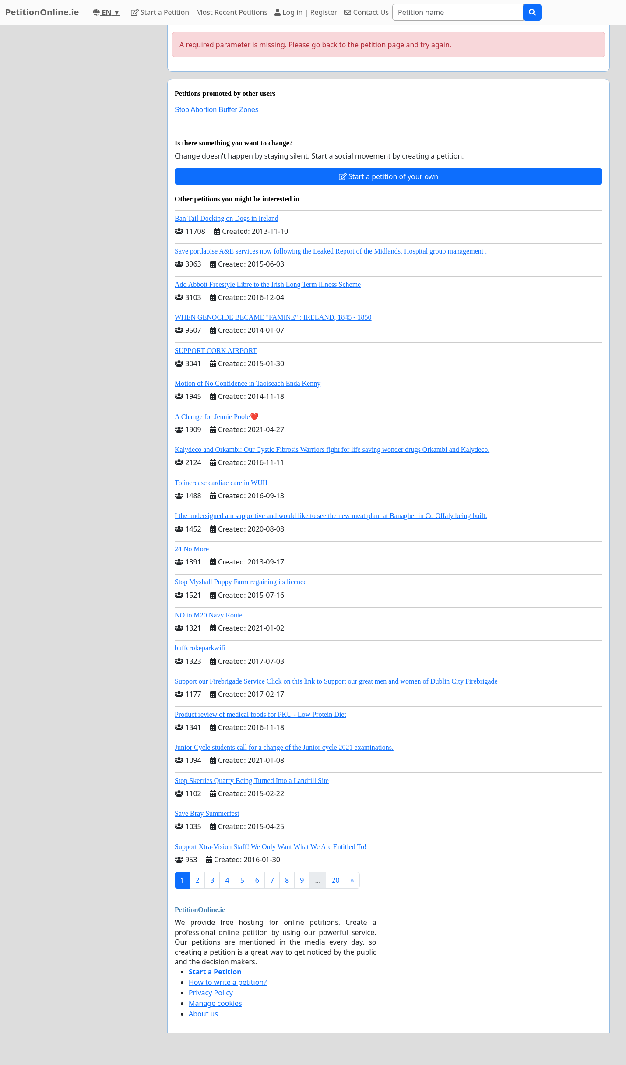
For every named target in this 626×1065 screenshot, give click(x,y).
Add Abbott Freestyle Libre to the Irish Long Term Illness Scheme (268, 284)
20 (335, 880)
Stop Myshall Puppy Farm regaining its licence (240, 581)
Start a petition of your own (388, 176)
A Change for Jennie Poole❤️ (217, 416)
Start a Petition (160, 12)
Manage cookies (215, 1003)
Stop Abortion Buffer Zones (217, 109)
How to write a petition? (228, 982)
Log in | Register (305, 12)
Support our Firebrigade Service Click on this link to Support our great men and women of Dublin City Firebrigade (336, 681)
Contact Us (366, 12)
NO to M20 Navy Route (209, 615)
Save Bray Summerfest (207, 813)
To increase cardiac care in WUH (221, 483)
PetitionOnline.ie (42, 12)
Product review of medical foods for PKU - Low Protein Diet (260, 714)
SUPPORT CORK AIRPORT (216, 350)
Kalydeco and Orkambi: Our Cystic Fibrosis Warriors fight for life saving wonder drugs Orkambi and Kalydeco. (332, 449)
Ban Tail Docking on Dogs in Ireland (226, 218)
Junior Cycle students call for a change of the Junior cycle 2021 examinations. (284, 747)
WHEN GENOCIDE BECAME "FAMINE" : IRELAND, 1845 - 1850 (273, 317)
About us (203, 1014)
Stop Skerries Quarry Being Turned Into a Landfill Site (252, 780)
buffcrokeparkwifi (200, 648)
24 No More (192, 549)
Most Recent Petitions (231, 12)
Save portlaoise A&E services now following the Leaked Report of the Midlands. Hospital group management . (331, 251)
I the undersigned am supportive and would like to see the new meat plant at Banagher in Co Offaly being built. (331, 515)
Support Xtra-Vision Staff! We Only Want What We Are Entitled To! (270, 846)
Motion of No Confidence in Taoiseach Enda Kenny (247, 383)
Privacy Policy (211, 993)
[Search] (458, 12)
